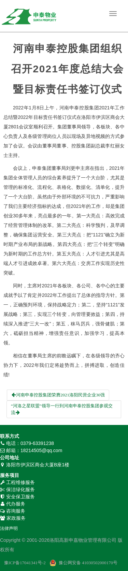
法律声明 (9, 528)
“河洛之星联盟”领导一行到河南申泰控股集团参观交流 (62, 409)
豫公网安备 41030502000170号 (88, 562)
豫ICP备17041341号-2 (25, 562)
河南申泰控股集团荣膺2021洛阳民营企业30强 (58, 394)
